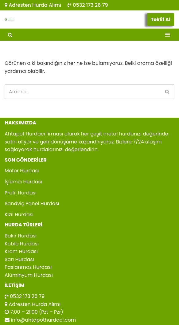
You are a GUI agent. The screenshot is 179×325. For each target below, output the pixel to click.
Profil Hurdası (21, 192)
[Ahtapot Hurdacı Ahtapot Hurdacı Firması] (9, 19)
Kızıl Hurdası (19, 214)
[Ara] (10, 35)
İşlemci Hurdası (23, 181)
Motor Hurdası (22, 170)
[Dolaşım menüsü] (167, 35)
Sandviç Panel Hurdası (32, 203)
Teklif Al (160, 19)
